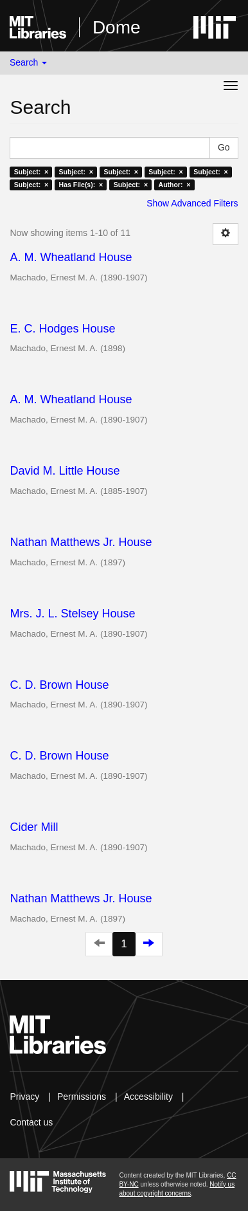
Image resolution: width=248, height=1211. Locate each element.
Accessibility (148, 1096)
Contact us (31, 1122)
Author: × (175, 184)
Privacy (24, 1096)
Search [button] (28, 62)
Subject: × (31, 172)
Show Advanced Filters (192, 203)
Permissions (81, 1096)
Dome (117, 27)
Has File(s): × (81, 184)
